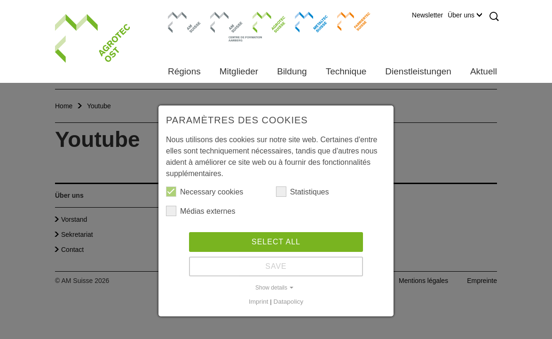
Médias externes (200, 211)
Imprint (258, 301)
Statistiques (302, 191)
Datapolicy (288, 301)
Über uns (465, 15)
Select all (276, 242)
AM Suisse (181, 16)
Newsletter (427, 15)
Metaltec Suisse (305, 21)
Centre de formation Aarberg (222, 26)
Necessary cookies (204, 191)
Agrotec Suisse (262, 21)
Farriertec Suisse (349, 21)
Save (276, 266)
